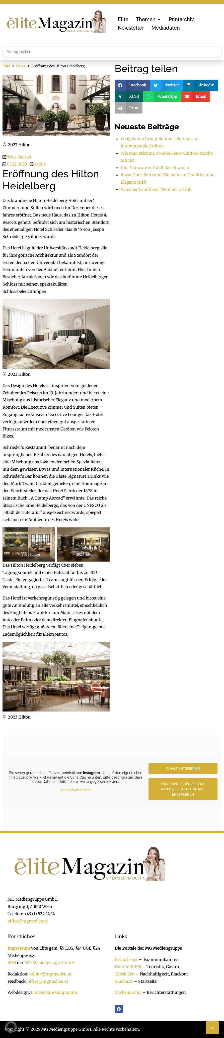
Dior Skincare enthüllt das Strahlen (155, 167)
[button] (149, 19)
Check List (125, 973)
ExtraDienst (126, 959)
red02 (40, 164)
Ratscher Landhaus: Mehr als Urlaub (156, 189)
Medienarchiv (128, 992)
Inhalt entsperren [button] (183, 769)
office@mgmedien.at (28, 920)
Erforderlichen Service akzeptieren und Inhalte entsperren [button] (183, 789)
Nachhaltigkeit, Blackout (161, 973)
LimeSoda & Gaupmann (54, 992)
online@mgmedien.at (50, 973)
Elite (6, 66)
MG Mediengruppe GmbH (49, 962)
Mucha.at (124, 981)
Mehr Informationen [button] (76, 790)
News (20, 66)
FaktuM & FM (128, 966)
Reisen (25, 156)
